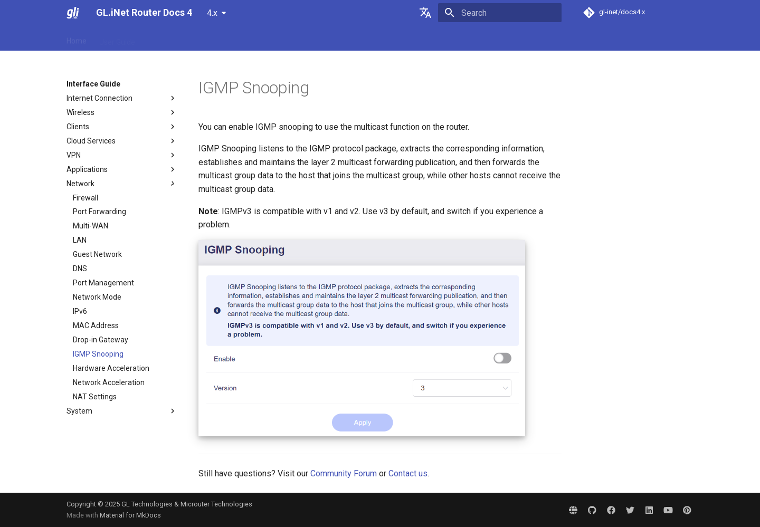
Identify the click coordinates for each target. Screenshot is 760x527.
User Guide (117, 38)
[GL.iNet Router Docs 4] (72, 12)
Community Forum (343, 473)
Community (355, 38)
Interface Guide (241, 38)
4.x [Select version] (212, 13)
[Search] (500, 12)
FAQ (155, 38)
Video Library (301, 38)
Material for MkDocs (130, 515)
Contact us (408, 473)
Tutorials (188, 38)
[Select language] (425, 12)
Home (76, 38)
